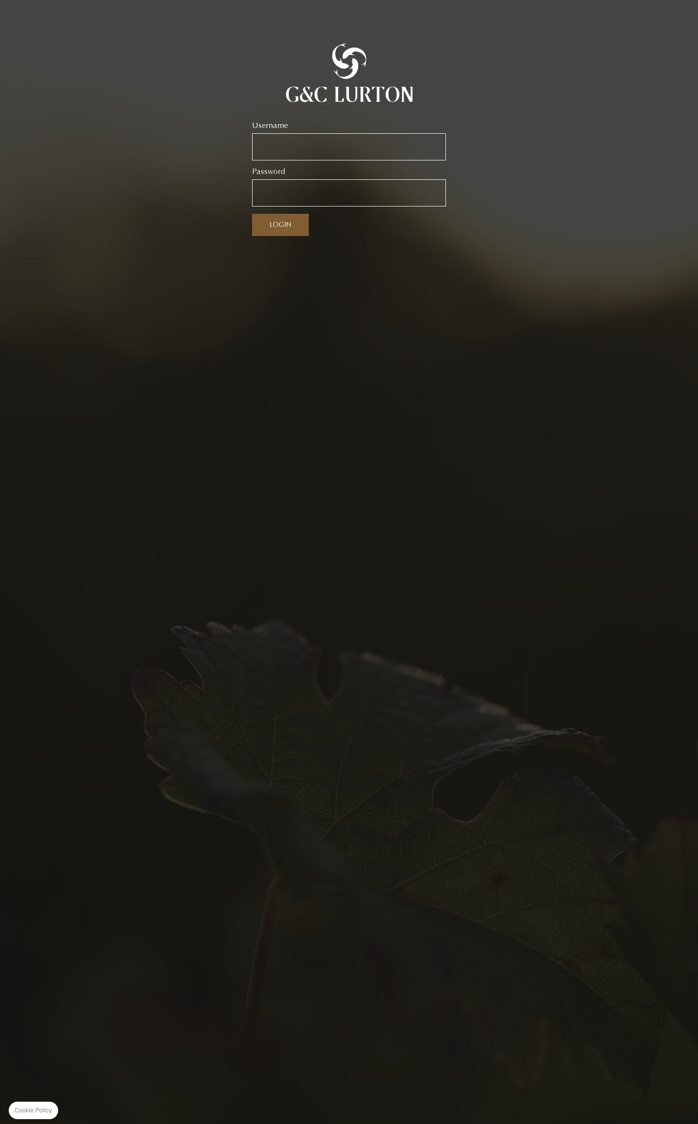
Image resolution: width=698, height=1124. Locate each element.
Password (268, 171)
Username (270, 125)
